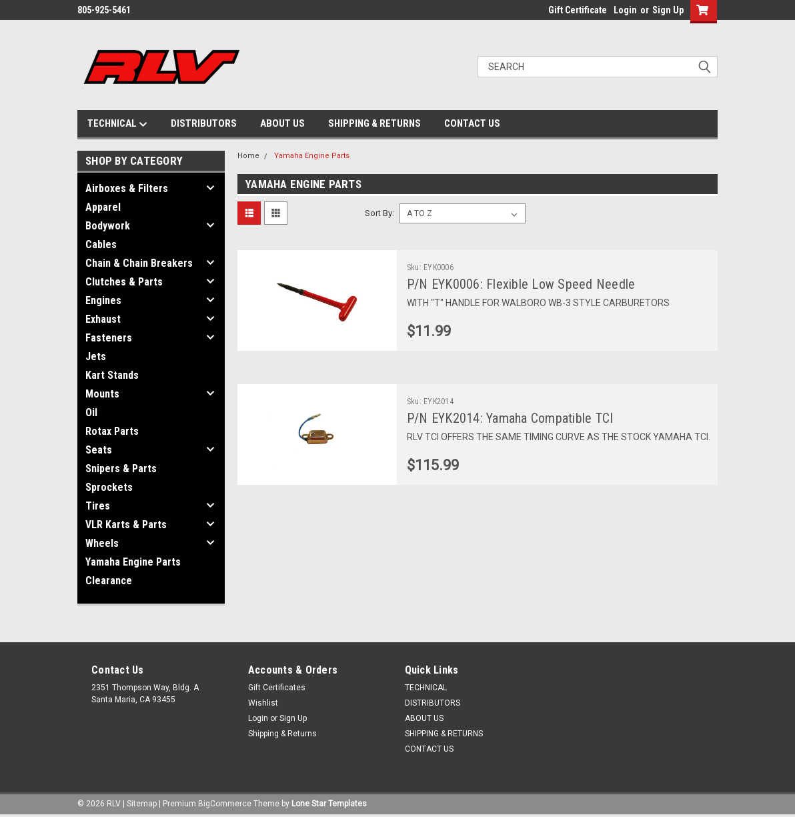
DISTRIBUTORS (204, 123)
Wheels (102, 543)
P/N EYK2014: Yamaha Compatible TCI (510, 418)
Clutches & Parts (124, 281)
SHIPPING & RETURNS (374, 123)
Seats (98, 450)
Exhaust (103, 319)
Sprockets (109, 487)
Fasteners (108, 337)
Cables (101, 244)
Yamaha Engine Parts (133, 562)
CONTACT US (472, 123)
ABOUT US (282, 123)
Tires (97, 506)
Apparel (103, 207)
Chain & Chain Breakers (139, 263)
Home (248, 155)
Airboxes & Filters (126, 188)
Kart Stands (112, 375)
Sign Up (668, 10)
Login (625, 10)
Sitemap (142, 803)
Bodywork (107, 225)
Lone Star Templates (329, 803)
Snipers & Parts (121, 468)
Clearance (108, 580)
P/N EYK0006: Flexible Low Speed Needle (521, 284)
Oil (91, 412)
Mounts (102, 393)
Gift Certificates (276, 687)
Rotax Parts (112, 431)
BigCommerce (224, 803)
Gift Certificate (577, 10)
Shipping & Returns (282, 733)
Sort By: (379, 213)
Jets (95, 356)
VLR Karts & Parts (126, 524)
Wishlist (263, 703)
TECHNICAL (117, 124)
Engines (103, 300)
